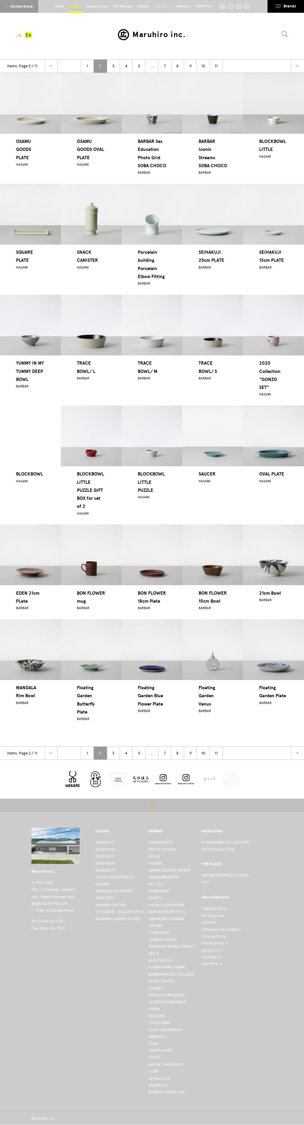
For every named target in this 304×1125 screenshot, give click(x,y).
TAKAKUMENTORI (163, 877)
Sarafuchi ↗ (212, 950)
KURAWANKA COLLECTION (225, 842)
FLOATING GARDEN (165, 1029)
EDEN (153, 1043)
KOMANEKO (158, 891)
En (28, 35)
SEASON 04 (105, 863)
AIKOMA (155, 925)
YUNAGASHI (158, 932)
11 (216, 66)
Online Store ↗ (215, 943)
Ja (18, 35)
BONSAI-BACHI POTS (167, 911)
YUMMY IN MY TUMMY (167, 967)
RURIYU (155, 898)
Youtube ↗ (211, 957)
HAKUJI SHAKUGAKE (166, 905)
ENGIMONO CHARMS (166, 919)
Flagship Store (214, 908)
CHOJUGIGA (159, 1022)
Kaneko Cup (159, 1078)
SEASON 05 (105, 870)
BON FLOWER (160, 1050)
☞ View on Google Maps (52, 910)
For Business (213, 915)
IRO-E (153, 953)
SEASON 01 (105, 842)
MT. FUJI (156, 884)
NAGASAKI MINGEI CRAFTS (171, 946)
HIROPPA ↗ (212, 964)
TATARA (155, 863)
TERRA (154, 1009)
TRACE (154, 1057)
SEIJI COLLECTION (218, 849)
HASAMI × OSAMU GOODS (118, 919)
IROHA (154, 856)
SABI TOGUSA (160, 960)
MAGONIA (157, 1016)
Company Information (221, 929)
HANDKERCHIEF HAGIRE (169, 870)
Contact (209, 922)
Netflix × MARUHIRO (165, 1064)
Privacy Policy (214, 936)
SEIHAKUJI (157, 1085)
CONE (153, 1071)
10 (203, 66)
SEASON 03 (105, 856)
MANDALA (157, 1036)
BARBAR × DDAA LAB (166, 1092)
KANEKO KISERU (162, 939)
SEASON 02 (105, 849)
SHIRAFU (156, 988)
